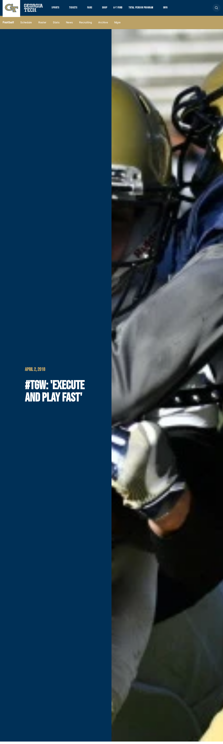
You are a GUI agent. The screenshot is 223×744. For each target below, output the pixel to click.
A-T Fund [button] (123, 9)
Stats (56, 24)
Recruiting (85, 24)
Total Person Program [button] (148, 9)
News (69, 24)
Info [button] (175, 9)
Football (8, 24)
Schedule (26, 24)
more (117, 24)
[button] (216, 9)
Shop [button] (109, 9)
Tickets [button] (75, 9)
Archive (103, 24)
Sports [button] (56, 9)
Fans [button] (92, 9)
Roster (42, 24)
